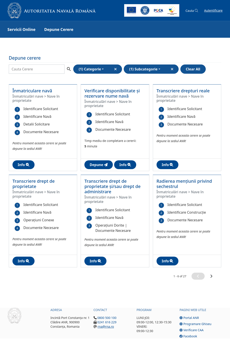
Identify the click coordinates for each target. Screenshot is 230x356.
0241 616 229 (107, 322)
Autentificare (213, 10)
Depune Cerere (58, 29)
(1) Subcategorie (143, 69)
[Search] (36, 69)
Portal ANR (189, 318)
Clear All (193, 69)
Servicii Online (21, 29)
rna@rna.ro (106, 326)
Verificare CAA (191, 330)
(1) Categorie (90, 69)
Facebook (188, 336)
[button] (191, 11)
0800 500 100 (107, 318)
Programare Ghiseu (195, 324)
